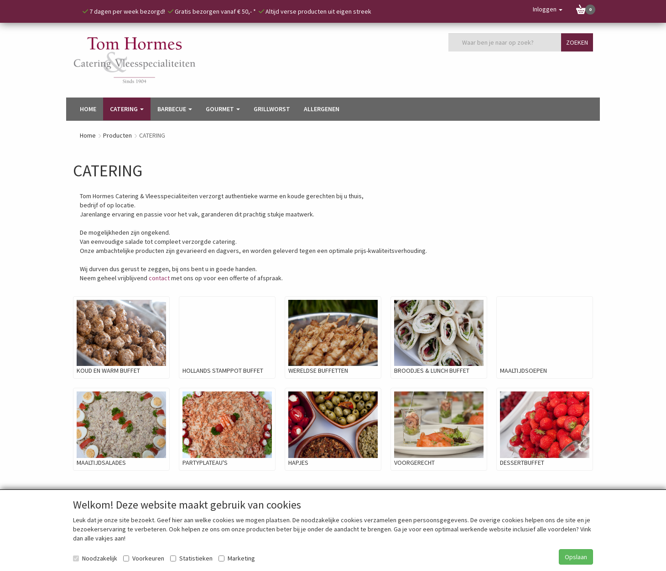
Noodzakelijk (95, 558)
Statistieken (191, 558)
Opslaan (576, 557)
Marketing (237, 558)
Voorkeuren (143, 558)
